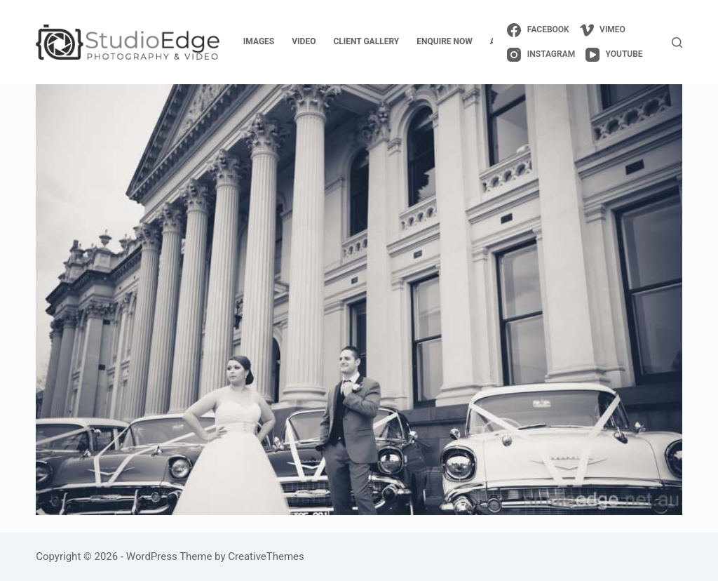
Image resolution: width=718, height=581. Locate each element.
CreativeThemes (266, 556)
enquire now (444, 41)
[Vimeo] (602, 30)
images (258, 41)
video (304, 41)
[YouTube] (613, 55)
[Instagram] (541, 55)
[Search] (677, 42)
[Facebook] (538, 30)
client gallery (366, 41)
